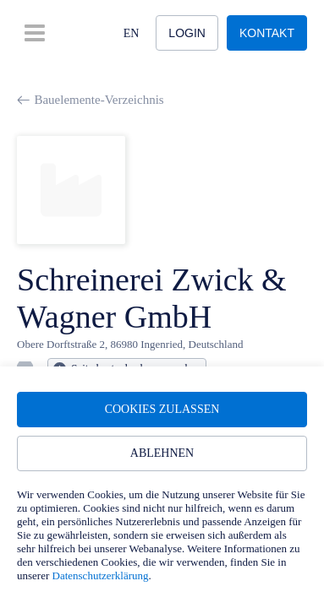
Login (187, 33)
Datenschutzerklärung (100, 575)
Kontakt (266, 33)
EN (132, 33)
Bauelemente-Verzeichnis (90, 99)
